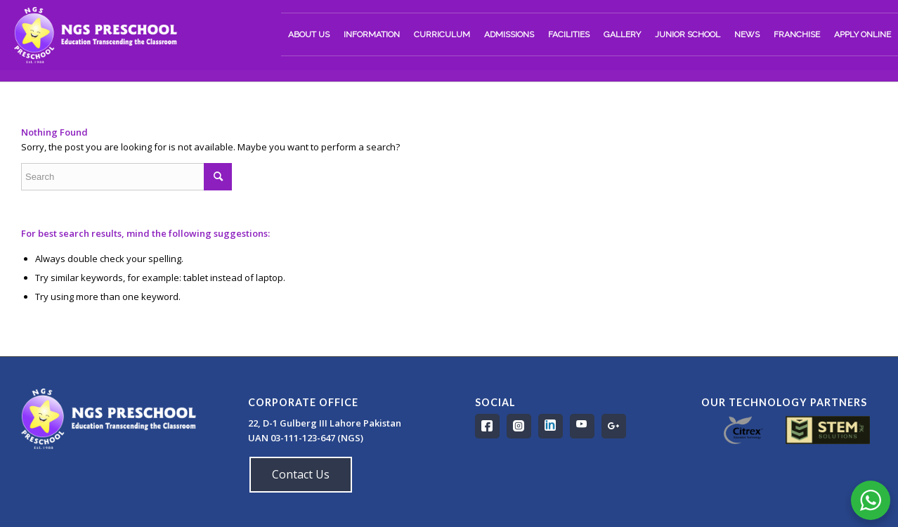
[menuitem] (309, 34)
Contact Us (301, 474)
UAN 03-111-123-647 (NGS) (306, 437)
